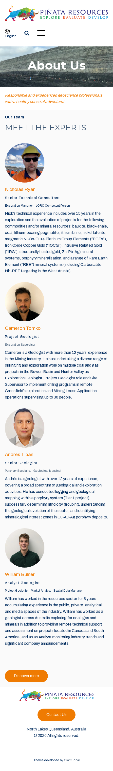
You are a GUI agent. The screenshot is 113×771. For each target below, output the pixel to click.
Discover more (26, 676)
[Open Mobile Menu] (41, 33)
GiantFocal (72, 760)
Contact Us (56, 715)
